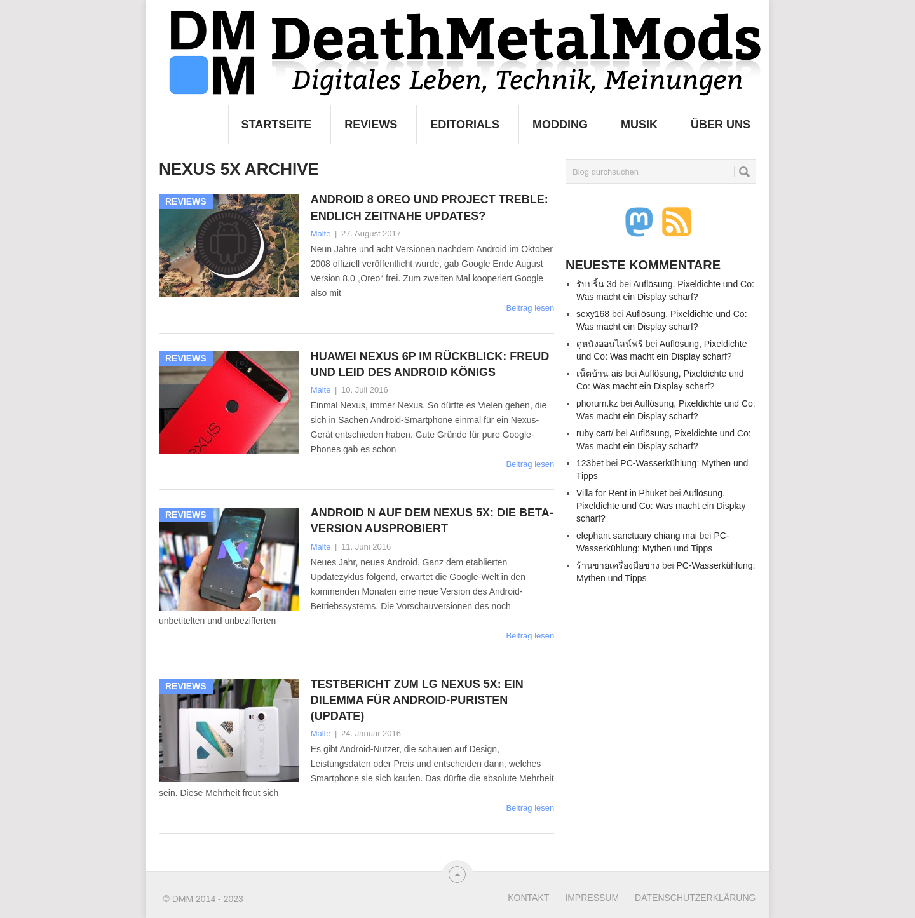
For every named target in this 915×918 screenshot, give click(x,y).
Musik (639, 124)
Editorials (464, 124)
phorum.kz (597, 403)
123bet (590, 463)
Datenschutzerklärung (695, 898)
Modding (560, 124)
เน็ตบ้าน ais (599, 373)
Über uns (720, 124)
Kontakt (528, 898)
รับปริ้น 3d (596, 284)
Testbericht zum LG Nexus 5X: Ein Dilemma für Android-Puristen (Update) (417, 700)
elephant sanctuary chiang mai (636, 535)
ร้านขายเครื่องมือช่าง (618, 565)
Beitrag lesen (530, 308)
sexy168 (592, 314)
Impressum (592, 898)
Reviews (370, 124)
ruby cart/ (594, 433)
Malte (321, 233)
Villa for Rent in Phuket (621, 493)
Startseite (276, 124)
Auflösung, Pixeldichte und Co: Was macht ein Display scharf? (660, 505)
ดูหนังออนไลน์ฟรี (609, 344)
